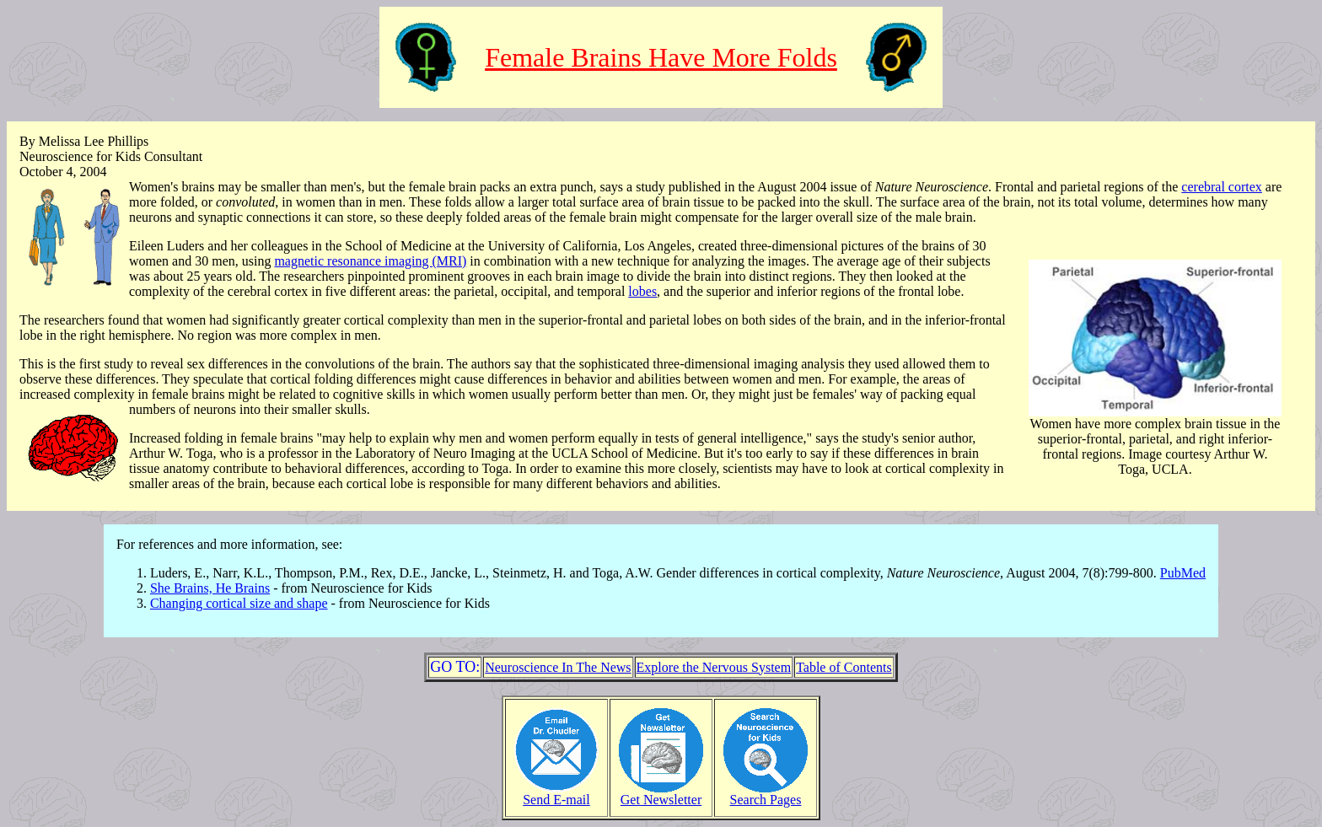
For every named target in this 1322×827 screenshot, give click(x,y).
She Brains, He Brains (210, 588)
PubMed (1183, 573)
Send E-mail (556, 794)
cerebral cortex (1221, 187)
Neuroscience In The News (558, 667)
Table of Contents (844, 667)
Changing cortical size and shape (239, 603)
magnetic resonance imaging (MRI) (370, 261)
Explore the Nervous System (714, 667)
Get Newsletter (661, 794)
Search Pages (765, 794)
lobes (642, 291)
